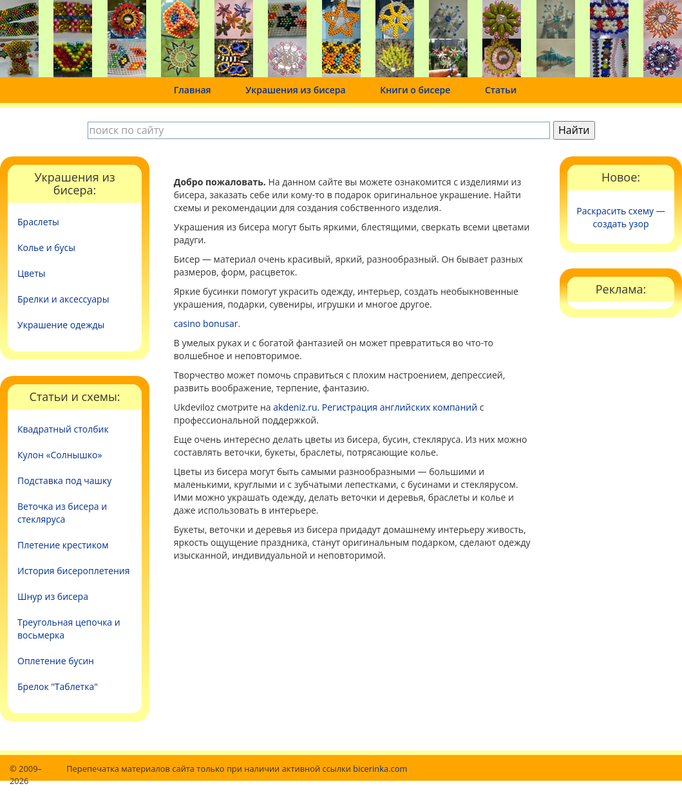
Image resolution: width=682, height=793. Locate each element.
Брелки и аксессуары (63, 299)
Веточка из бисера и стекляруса (62, 512)
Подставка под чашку (64, 480)
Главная (192, 90)
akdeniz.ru (295, 407)
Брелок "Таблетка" (57, 686)
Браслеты (38, 222)
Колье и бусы (46, 247)
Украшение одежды (60, 325)
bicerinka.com (380, 768)
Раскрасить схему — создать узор (620, 217)
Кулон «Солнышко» (59, 455)
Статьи (500, 90)
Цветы (31, 273)
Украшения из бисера (295, 90)
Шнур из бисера (52, 596)
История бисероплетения (73, 570)
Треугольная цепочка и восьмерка (68, 628)
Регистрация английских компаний (399, 407)
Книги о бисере (415, 90)
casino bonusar (206, 323)
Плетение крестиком (63, 545)
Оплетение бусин (55, 661)
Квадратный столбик (63, 429)
